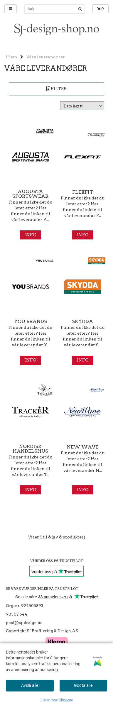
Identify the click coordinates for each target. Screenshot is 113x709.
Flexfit (82, 192)
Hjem (11, 57)
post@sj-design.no (24, 623)
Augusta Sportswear (30, 194)
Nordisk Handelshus (30, 448)
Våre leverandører (45, 57)
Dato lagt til (73, 106)
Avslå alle (29, 685)
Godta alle (83, 685)
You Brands (30, 321)
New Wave (82, 447)
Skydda (82, 321)
